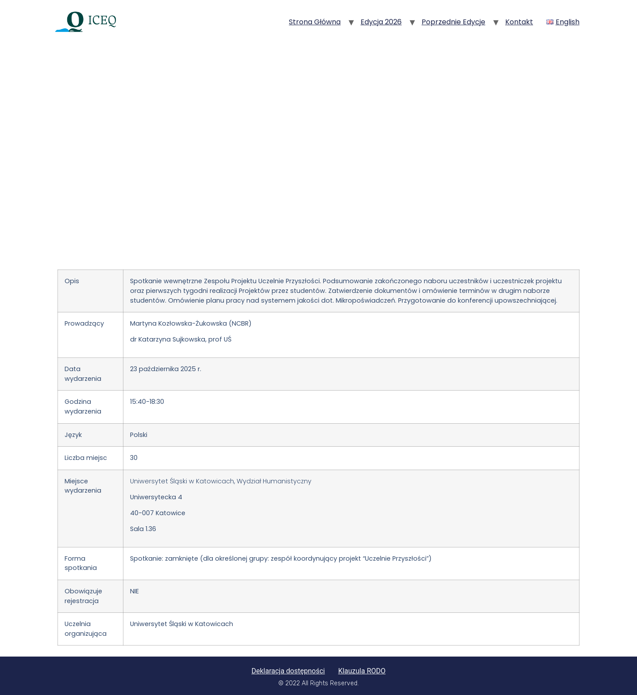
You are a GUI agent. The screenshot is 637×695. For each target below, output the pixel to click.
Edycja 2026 (381, 22)
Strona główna (315, 22)
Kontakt (519, 22)
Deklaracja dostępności (288, 671)
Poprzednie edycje (453, 22)
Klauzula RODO (361, 671)
